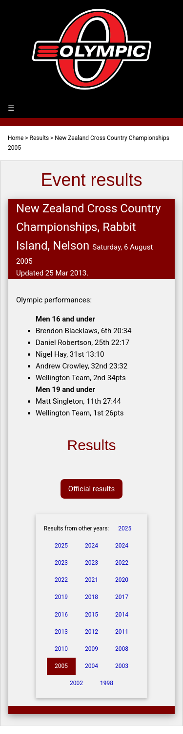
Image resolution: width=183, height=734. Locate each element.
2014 (121, 614)
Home (15, 138)
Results (39, 138)
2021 (91, 579)
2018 (91, 597)
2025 (124, 528)
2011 (121, 631)
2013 (61, 631)
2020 (121, 579)
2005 (61, 666)
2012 (91, 631)
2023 (61, 562)
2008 (121, 648)
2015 (91, 614)
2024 (91, 545)
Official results (91, 488)
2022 (121, 562)
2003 (121, 666)
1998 (106, 683)
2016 (61, 614)
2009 (91, 648)
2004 (91, 666)
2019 (61, 597)
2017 (121, 597)
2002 (76, 683)
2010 (61, 648)
